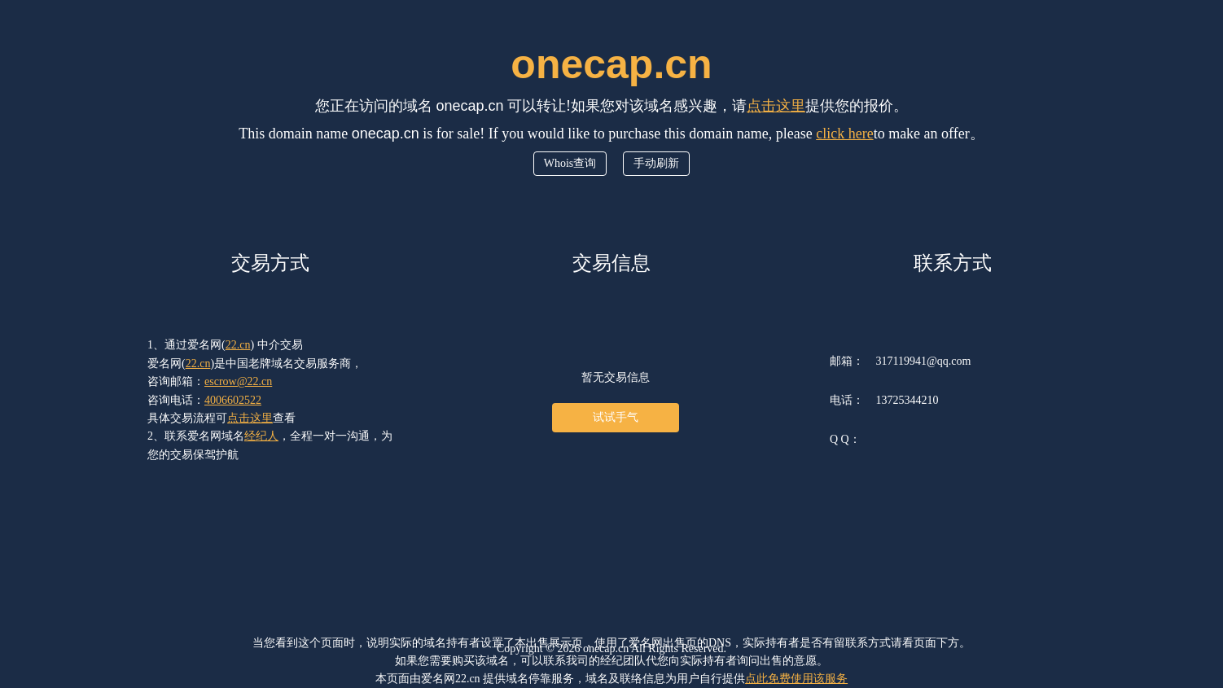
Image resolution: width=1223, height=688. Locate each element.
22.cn (238, 345)
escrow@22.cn (238, 381)
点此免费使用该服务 (796, 679)
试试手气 (615, 417)
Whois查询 (570, 163)
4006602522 (232, 400)
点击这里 (776, 106)
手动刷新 (656, 163)
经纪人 (261, 436)
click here (844, 133)
